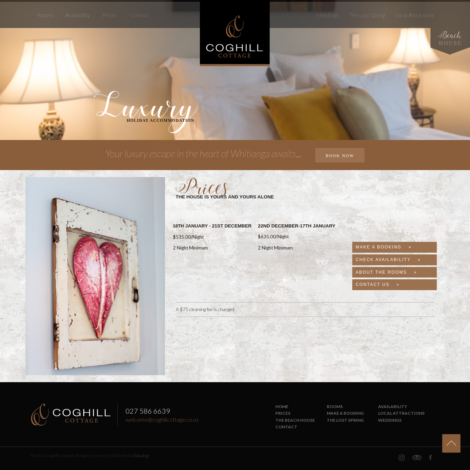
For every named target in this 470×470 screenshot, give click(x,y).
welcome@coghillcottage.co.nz (161, 419)
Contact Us (373, 284)
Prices (109, 15)
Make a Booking (345, 413)
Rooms (45, 15)
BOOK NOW (340, 155)
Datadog (141, 455)
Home (281, 406)
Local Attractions (414, 15)
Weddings (327, 15)
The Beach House (295, 420)
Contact (139, 15)
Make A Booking (379, 247)
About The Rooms (381, 272)
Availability (77, 15)
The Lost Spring (367, 15)
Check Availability (383, 259)
